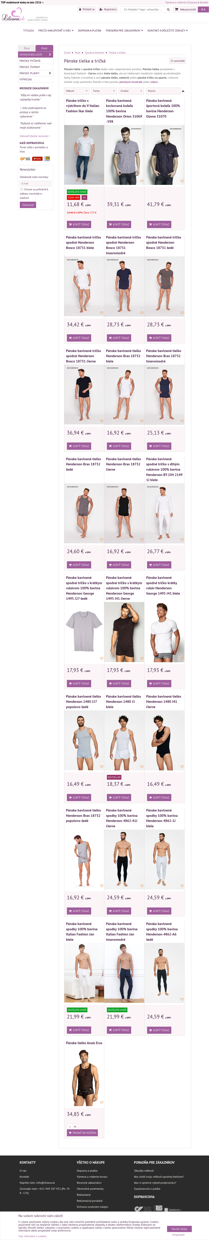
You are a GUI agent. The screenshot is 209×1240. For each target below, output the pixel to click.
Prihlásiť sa (87, 9)
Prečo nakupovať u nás (55, 30)
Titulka (28, 30)
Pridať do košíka (82, 1132)
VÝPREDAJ (25, 79)
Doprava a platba (89, 30)
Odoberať (28, 205)
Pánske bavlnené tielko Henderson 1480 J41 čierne (163, 701)
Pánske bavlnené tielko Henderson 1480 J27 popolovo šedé (83, 701)
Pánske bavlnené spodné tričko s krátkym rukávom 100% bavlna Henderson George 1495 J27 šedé (84, 588)
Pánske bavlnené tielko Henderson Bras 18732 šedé (83, 464)
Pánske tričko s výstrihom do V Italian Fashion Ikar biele (82, 105)
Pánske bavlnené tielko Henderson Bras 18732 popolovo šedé (83, 815)
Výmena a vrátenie (175, 2)
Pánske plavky (36, 73)
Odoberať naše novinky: (34, 177)
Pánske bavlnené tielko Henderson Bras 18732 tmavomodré (163, 355)
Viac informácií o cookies (32, 1236)
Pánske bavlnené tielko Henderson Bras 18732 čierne (123, 464)
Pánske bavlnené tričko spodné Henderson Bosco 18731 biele (83, 242)
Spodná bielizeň (36, 55)
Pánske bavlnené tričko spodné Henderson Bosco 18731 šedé (163, 242)
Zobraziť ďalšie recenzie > (35, 136)
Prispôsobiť (178, 1234)
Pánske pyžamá (29, 61)
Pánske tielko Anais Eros (84, 1043)
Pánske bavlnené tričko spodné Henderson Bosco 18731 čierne (83, 355)
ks (71, 1126)
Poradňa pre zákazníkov (124, 30)
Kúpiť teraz (79, 224)
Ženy (27, 48)
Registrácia (107, 9)
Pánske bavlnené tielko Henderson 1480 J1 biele (123, 701)
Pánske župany (29, 67)
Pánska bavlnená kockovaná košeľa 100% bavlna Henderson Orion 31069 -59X (124, 111)
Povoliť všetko (179, 1229)
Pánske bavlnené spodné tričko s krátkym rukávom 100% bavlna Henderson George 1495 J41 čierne (124, 588)
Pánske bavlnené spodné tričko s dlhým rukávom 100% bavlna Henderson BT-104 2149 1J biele (164, 469)
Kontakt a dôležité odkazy (168, 30)
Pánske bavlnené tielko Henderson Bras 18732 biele (123, 355)
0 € (203, 9)
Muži (44, 48)
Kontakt (204, 2)
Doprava (192, 2)
